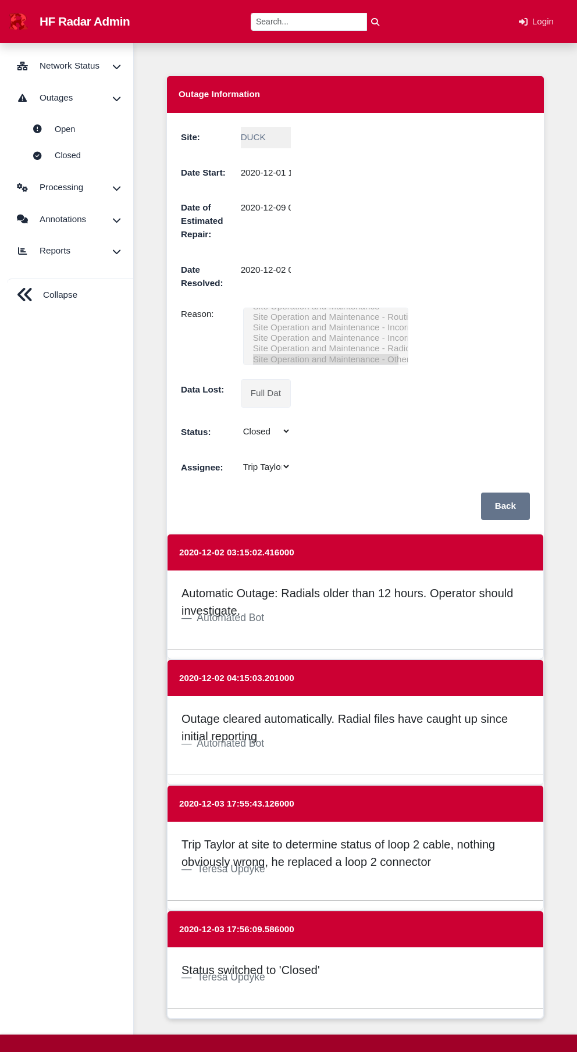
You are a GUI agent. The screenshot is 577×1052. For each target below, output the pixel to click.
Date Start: (203, 172)
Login (536, 21)
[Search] (309, 22)
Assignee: (202, 467)
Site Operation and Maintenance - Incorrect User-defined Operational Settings (325, 327)
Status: (196, 432)
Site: (190, 137)
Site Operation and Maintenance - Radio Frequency (325, 348)
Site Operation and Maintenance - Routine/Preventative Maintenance (325, 317)
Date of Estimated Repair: (202, 220)
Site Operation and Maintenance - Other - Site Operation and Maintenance (325, 359)
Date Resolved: (202, 276)
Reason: (197, 314)
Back (505, 506)
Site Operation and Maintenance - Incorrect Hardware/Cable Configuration (325, 338)
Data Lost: (202, 389)
